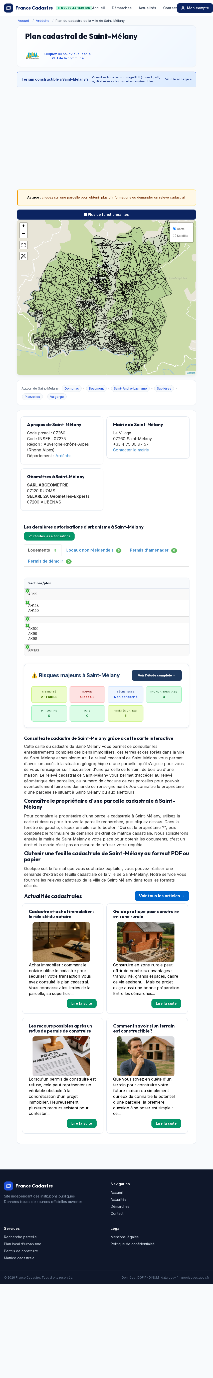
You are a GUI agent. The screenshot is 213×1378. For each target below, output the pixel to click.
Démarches (122, 8)
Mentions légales (125, 1312)
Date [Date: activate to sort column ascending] (89, 585)
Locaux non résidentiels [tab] (93, 550)
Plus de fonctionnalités (106, 214)
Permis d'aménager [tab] (153, 550)
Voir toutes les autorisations (49, 536)
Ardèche (42, 21)
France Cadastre (48, 8)
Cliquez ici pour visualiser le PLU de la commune (67, 56)
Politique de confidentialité (133, 1319)
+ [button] (23, 226)
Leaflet (191, 372)
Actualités (147, 8)
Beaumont (96, 388)
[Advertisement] (106, 127)
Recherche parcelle (20, 1312)
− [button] (23, 234)
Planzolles (32, 397)
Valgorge (57, 397)
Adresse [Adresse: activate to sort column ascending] (175, 585)
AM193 (33, 715)
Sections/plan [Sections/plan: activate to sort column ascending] (39, 585)
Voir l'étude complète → (157, 750)
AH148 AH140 (33, 640)
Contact (170, 8)
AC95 (32, 609)
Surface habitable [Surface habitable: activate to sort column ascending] (151, 585)
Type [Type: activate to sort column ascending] (63, 585)
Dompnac (72, 388)
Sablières (164, 388)
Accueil (98, 8)
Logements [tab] (43, 550)
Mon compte (195, 8)
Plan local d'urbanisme (22, 1319)
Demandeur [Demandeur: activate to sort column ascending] (122, 585)
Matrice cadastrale (19, 1333)
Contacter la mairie (131, 449)
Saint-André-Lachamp (130, 388)
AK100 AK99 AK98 (33, 686)
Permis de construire (21, 1326)
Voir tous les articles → (162, 970)
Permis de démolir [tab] (50, 561)
